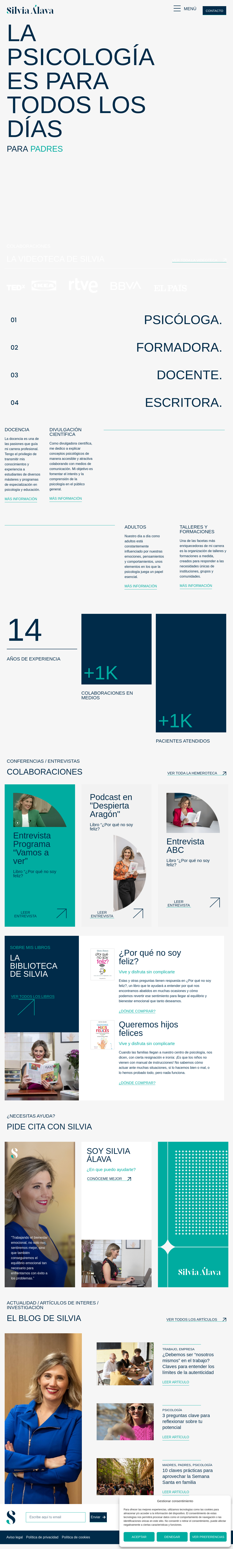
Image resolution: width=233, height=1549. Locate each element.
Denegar (172, 1537)
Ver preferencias (208, 1537)
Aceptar (139, 1537)
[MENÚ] (177, 8)
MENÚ (190, 8)
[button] (116, 320)
